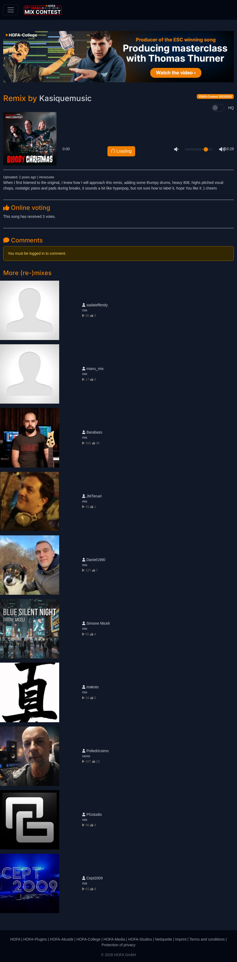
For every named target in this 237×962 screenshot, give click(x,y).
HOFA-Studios (140, 939)
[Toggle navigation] (10, 10)
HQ (231, 108)
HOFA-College (89, 939)
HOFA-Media (114, 939)
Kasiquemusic (65, 98)
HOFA (15, 939)
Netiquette (163, 939)
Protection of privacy (118, 945)
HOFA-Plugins (35, 939)
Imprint (181, 939)
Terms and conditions (207, 939)
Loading (120, 151)
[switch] (217, 107)
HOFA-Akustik (61, 939)
